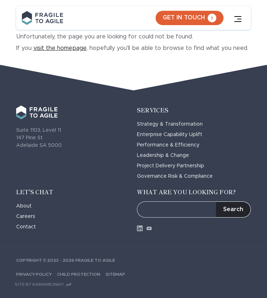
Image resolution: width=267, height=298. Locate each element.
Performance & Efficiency (170, 145)
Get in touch (189, 18)
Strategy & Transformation (172, 124)
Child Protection (81, 274)
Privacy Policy (36, 274)
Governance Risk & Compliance (177, 176)
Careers (28, 216)
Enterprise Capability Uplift (172, 134)
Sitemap (117, 274)
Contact (28, 226)
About (26, 206)
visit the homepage (60, 48)
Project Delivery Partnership (173, 165)
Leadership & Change (165, 155)
